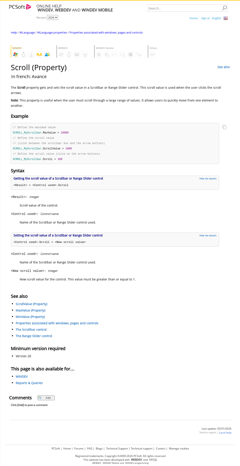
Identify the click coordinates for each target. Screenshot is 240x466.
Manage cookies (179, 448)
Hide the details (207, 180)
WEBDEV (96, 463)
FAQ (89, 448)
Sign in (205, 18)
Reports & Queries (29, 384)
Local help (225, 434)
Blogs (99, 448)
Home (193, 18)
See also (224, 67)
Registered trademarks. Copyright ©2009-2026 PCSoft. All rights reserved (120, 456)
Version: (41, 17)
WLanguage (27, 32)
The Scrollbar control (31, 331)
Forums (79, 448)
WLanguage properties (52, 32)
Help (14, 32)
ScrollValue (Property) (31, 305)
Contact (160, 448)
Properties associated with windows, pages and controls (106, 32)
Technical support (141, 448)
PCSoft (56, 448)
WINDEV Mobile (111, 463)
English (216, 18)
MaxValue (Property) (30, 312)
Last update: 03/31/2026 (216, 430)
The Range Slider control (34, 337)
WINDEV (22, 378)
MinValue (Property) (30, 318)
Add (44, 399)
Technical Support (117, 448)
